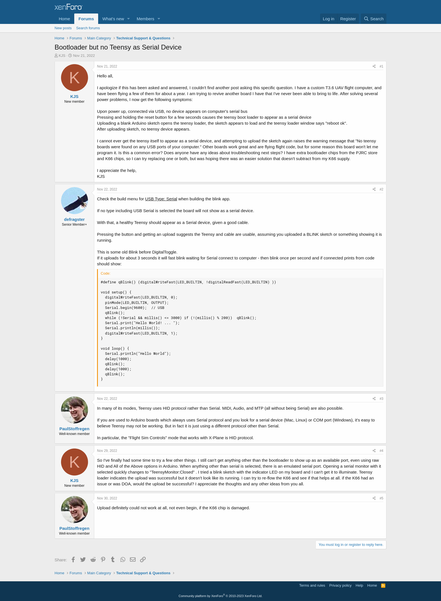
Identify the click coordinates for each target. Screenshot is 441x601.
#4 (381, 451)
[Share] (374, 66)
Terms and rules (312, 585)
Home (64, 18)
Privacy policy (340, 585)
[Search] (373, 19)
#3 (381, 399)
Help (359, 585)
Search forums (88, 28)
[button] (128, 19)
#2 (381, 189)
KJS (62, 55)
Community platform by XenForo (220, 596)
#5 (381, 498)
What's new (113, 18)
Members (145, 18)
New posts (63, 28)
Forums (86, 18)
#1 (381, 66)
